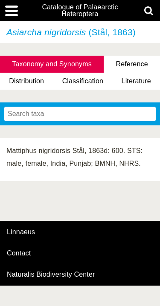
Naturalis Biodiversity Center (51, 274)
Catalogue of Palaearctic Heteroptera (80, 10)
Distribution (26, 81)
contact (19, 253)
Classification (83, 81)
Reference (132, 64)
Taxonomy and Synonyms (52, 64)
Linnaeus (21, 232)
